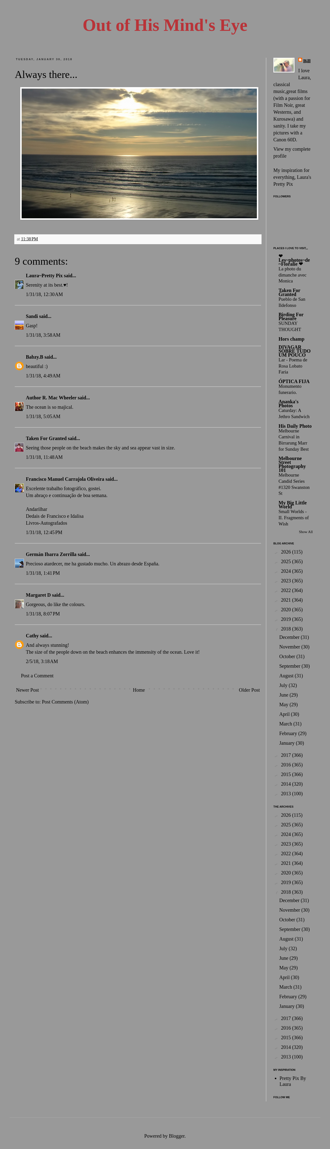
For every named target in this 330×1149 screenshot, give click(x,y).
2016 (286, 764)
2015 (286, 774)
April (285, 714)
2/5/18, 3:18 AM (42, 661)
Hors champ (291, 339)
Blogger (176, 1136)
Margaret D (38, 595)
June (284, 695)
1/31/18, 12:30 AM (44, 294)
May (284, 704)
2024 (286, 571)
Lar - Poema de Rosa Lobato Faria (293, 365)
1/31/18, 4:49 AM (43, 375)
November (290, 646)
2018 (286, 628)
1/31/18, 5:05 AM (43, 416)
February (288, 733)
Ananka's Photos (288, 403)
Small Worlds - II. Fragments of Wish (294, 517)
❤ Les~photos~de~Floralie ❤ (294, 260)
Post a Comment (37, 675)
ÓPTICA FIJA (294, 381)
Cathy (32, 635)
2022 (286, 590)
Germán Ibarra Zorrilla (51, 554)
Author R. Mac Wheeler (51, 397)
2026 (286, 552)
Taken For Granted (46, 438)
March (286, 723)
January (287, 743)
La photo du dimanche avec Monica (292, 274)
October (287, 656)
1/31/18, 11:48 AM (44, 457)
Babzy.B (34, 357)
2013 (286, 793)
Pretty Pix (283, 184)
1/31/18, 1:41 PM (43, 573)
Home (139, 690)
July (284, 685)
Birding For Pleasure (291, 316)
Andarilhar (36, 509)
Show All (306, 532)
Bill (307, 61)
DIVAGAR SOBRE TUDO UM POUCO (295, 351)
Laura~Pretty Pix (44, 275)
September (290, 666)
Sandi (32, 316)
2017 (286, 755)
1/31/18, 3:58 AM (43, 335)
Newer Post (27, 690)
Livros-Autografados (46, 523)
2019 (286, 619)
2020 (286, 609)
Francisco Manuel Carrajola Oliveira (65, 479)
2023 (286, 580)
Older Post (249, 690)
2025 (286, 561)
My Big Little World (293, 504)
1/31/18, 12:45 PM (44, 532)
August (287, 675)
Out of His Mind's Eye (165, 25)
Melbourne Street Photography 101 (292, 464)
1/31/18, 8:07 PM (43, 613)
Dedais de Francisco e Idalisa (54, 516)
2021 (286, 600)
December (290, 637)
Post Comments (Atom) (65, 701)
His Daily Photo (295, 426)
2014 (286, 784)
